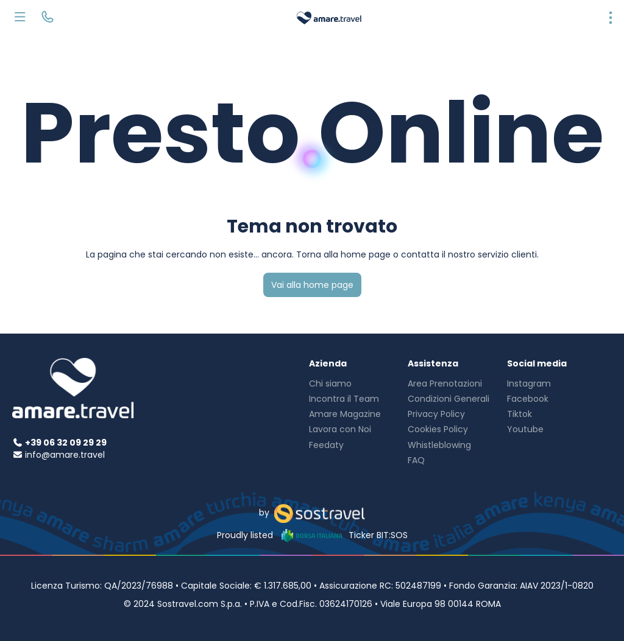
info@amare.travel (65, 455)
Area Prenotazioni (445, 383)
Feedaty (326, 445)
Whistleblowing (439, 445)
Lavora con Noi (340, 429)
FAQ (416, 460)
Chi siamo (330, 383)
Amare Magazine (345, 414)
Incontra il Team (344, 399)
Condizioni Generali (448, 399)
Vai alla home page (312, 285)
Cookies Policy (438, 429)
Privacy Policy (436, 414)
